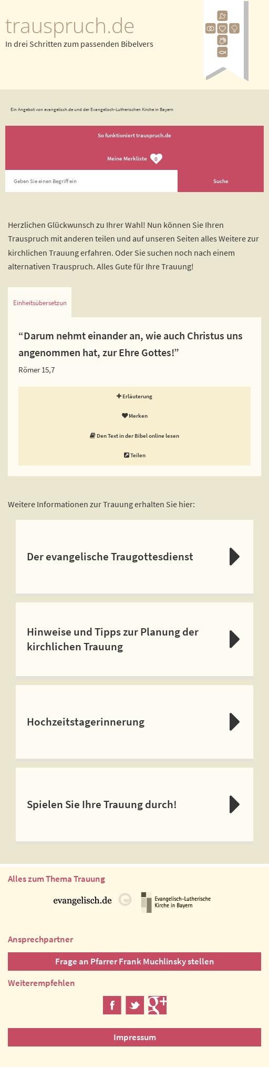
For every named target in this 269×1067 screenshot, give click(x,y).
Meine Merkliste (134, 159)
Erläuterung (134, 396)
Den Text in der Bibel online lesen (134, 435)
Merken (135, 415)
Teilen (135, 455)
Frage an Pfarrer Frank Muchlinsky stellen (134, 961)
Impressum (134, 1037)
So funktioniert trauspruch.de (134, 135)
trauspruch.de (69, 25)
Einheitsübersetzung (39, 302)
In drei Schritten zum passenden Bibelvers (79, 43)
